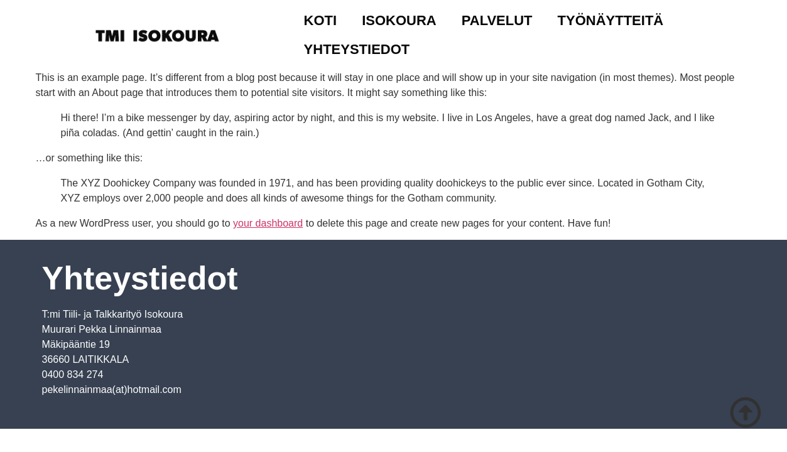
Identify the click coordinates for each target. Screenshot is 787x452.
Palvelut (497, 20)
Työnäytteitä (611, 20)
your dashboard (268, 223)
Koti (320, 20)
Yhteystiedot (357, 49)
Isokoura (399, 20)
